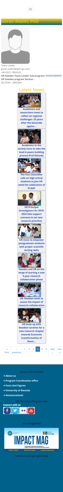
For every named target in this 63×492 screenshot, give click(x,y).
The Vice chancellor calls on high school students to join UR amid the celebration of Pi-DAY (31, 181)
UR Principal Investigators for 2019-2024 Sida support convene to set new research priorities (31, 214)
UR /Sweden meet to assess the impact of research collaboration (31, 302)
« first (7, 350)
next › (52, 350)
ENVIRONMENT (54, 75)
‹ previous (16, 350)
